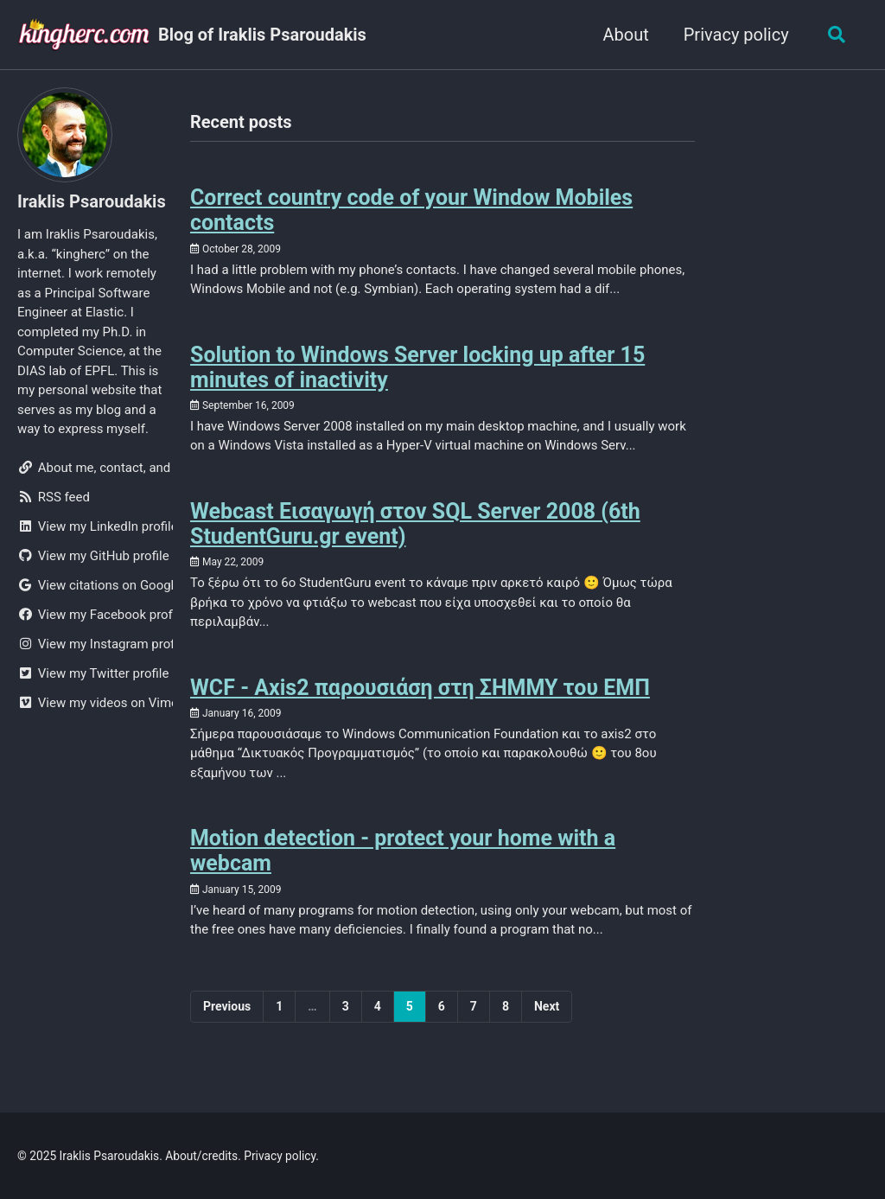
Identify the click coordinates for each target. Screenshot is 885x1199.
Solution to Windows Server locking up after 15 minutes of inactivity (418, 367)
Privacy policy (735, 34)
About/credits (201, 1156)
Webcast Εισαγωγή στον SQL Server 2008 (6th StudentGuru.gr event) (415, 524)
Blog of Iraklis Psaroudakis (262, 34)
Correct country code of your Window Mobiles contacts (412, 210)
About (625, 34)
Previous (227, 1006)
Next (546, 1006)
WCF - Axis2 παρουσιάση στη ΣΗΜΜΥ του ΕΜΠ (420, 687)
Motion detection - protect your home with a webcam (402, 851)
